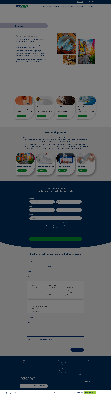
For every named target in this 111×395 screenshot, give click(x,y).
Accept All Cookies (89, 392)
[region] (55, 392)
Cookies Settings (79, 392)
